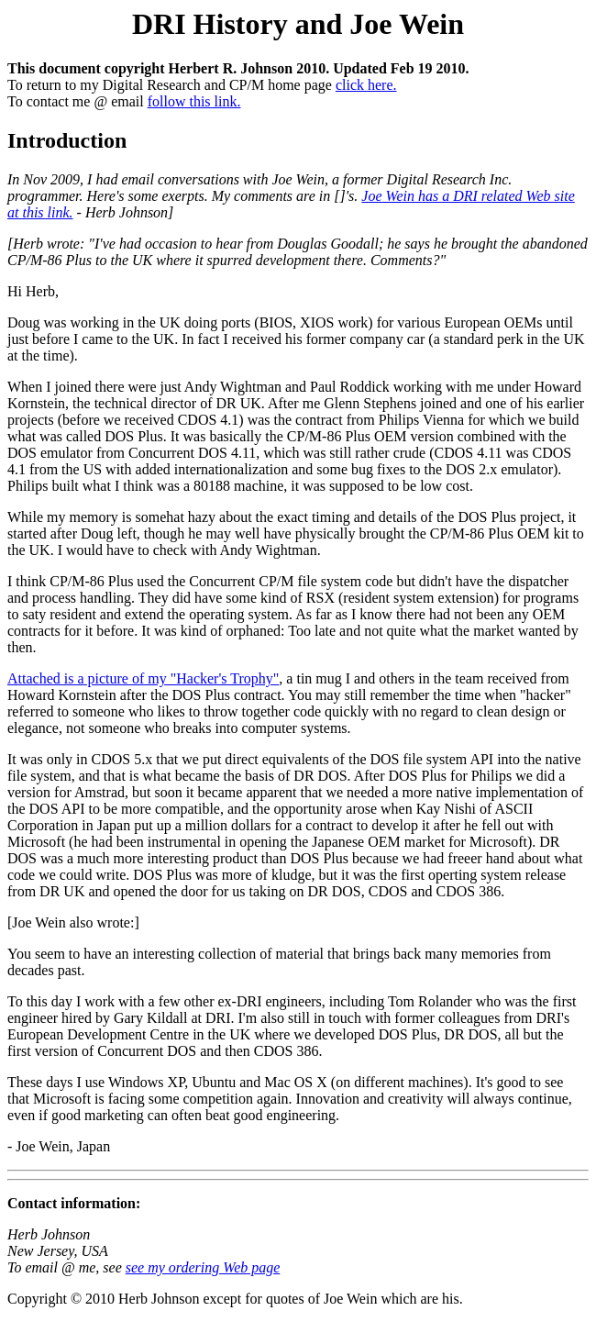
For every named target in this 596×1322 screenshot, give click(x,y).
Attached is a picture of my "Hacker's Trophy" (143, 678)
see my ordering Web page (203, 1267)
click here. (366, 85)
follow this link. (194, 101)
